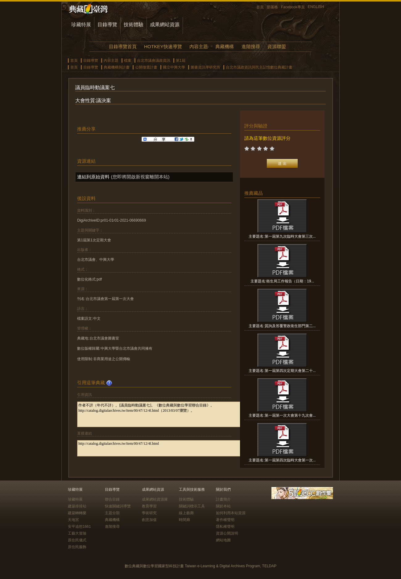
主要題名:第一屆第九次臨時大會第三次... (282, 236)
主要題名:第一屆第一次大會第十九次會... (282, 415)
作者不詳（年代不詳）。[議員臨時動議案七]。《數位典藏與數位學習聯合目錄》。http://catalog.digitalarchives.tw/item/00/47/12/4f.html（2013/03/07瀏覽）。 (167, 414)
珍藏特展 (81, 24)
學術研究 (149, 513)
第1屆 (180, 60)
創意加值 (149, 520)
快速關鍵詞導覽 (118, 506)
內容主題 (198, 46)
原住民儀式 (77, 540)
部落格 (272, 7)
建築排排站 (77, 506)
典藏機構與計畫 (117, 67)
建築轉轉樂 (77, 513)
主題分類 (112, 513)
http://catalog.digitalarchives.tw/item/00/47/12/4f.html (167, 448)
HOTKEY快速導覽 (163, 46)
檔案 (127, 60)
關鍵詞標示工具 (192, 506)
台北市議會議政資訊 (153, 60)
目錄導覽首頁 (123, 46)
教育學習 (149, 506)
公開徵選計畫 (146, 67)
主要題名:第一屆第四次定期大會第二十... (282, 371)
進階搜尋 (251, 46)
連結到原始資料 (93, 176)
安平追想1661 (79, 526)
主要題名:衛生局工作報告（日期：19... (282, 281)
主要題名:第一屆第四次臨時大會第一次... (282, 460)
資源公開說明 (227, 533)
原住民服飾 (77, 547)
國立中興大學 (174, 67)
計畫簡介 (223, 499)
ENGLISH (316, 7)
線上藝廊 (186, 513)
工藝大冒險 (77, 533)
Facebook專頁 (293, 7)
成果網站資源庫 (155, 499)
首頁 (260, 7)
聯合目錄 (112, 499)
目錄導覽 (107, 24)
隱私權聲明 (225, 526)
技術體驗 (133, 24)
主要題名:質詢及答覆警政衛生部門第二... (282, 326)
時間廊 (184, 520)
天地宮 (73, 520)
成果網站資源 (165, 24)
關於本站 (223, 506)
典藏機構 (224, 46)
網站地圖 (223, 540)
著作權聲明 (225, 520)
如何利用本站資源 (231, 513)
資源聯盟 (276, 46)
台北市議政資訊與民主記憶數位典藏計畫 (259, 67)
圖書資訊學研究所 (205, 67)
